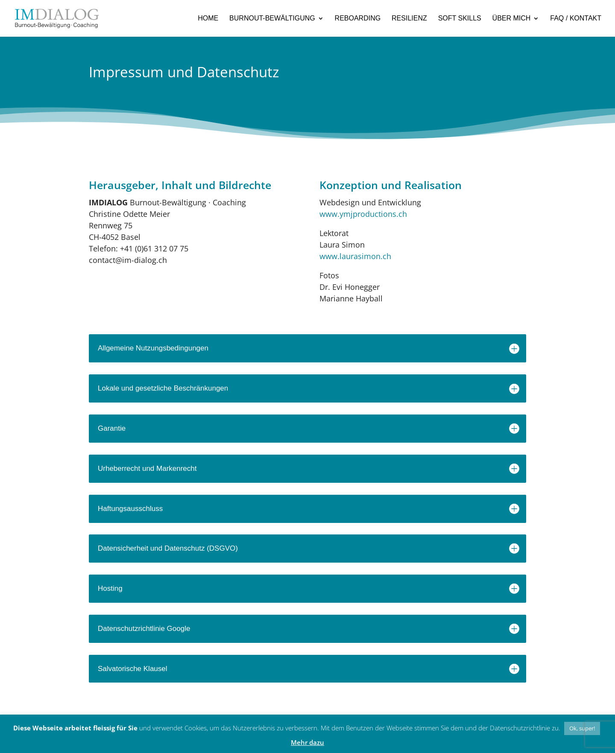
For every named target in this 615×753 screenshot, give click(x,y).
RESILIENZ (409, 18)
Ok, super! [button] (582, 728)
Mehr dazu (307, 742)
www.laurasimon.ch (355, 256)
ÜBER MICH (511, 18)
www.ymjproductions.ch (363, 214)
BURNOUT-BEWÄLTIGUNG (272, 18)
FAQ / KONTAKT (575, 18)
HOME (208, 18)
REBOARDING (358, 18)
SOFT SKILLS (459, 18)
